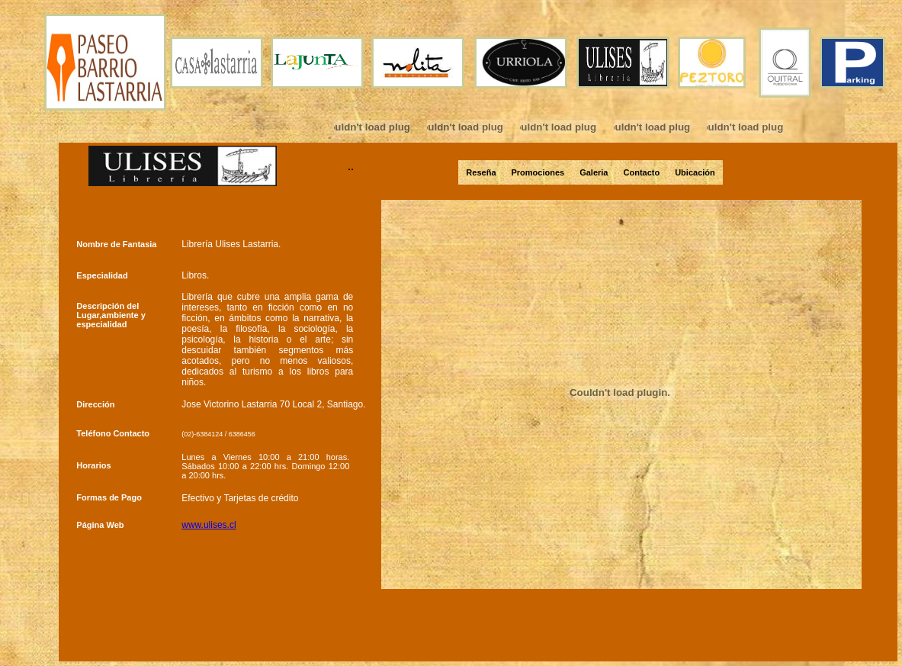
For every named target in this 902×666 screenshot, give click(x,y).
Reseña (481, 172)
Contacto (642, 172)
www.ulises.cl (208, 525)
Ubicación (695, 172)
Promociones (538, 172)
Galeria (593, 172)
